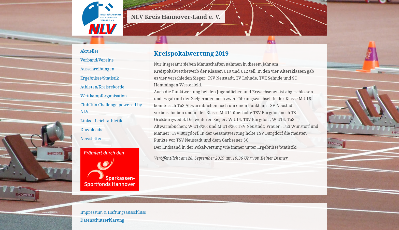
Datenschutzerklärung (102, 220)
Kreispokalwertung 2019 (191, 53)
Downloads (91, 129)
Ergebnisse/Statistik (99, 78)
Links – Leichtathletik (101, 121)
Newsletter (91, 138)
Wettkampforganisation (103, 96)
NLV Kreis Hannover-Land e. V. (176, 17)
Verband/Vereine (97, 60)
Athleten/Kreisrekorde (102, 87)
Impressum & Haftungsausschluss (113, 212)
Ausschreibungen (97, 69)
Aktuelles (89, 51)
